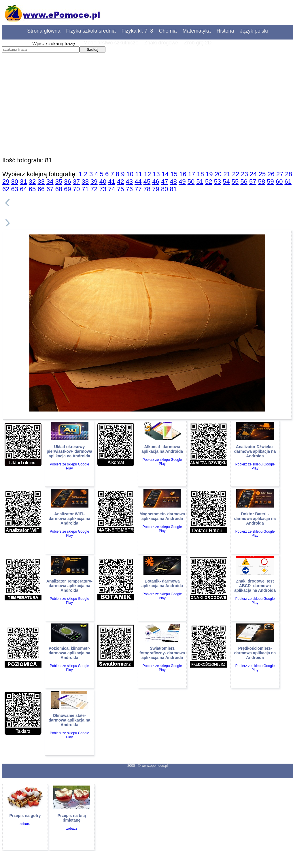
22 (235, 174)
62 (5, 189)
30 (14, 181)
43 (129, 181)
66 (40, 189)
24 (253, 174)
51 (199, 181)
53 (217, 181)
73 (102, 189)
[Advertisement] (147, 114)
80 (164, 189)
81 (173, 189)
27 (279, 174)
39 (93, 181)
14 (165, 174)
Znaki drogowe (161, 43)
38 (85, 181)
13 (156, 174)
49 (182, 181)
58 (261, 181)
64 (23, 189)
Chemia (168, 31)
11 (138, 174)
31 (23, 181)
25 (262, 174)
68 (58, 189)
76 (129, 189)
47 (164, 181)
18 (200, 174)
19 (209, 174)
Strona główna (43, 31)
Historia (225, 31)
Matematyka (197, 31)
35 (58, 181)
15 (174, 174)
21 (226, 174)
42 (120, 181)
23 (244, 174)
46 (155, 181)
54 (226, 181)
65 (32, 189)
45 (146, 181)
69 (67, 189)
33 (40, 181)
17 (191, 174)
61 (288, 181)
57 (252, 181)
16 (182, 174)
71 (85, 189)
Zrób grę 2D (198, 43)
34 (49, 181)
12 (147, 174)
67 (49, 189)
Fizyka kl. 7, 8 (137, 31)
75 (120, 189)
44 (138, 181)
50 (191, 181)
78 (146, 189)
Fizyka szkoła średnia (91, 31)
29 (5, 181)
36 (67, 181)
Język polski (254, 31)
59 (270, 181)
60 (279, 181)
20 (218, 174)
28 (288, 174)
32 (32, 181)
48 (173, 181)
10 (129, 174)
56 (243, 181)
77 (138, 189)
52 (208, 181)
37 (76, 181)
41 (111, 181)
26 (270, 174)
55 (235, 181)
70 (76, 189)
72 (93, 189)
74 (111, 189)
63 (14, 189)
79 (155, 189)
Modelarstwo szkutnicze (110, 43)
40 (102, 181)
